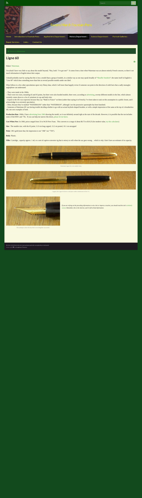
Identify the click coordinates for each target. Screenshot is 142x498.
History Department (78, 36)
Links (26, 42)
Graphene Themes (21, 247)
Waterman (21, 51)
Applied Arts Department (55, 36)
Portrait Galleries (120, 36)
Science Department (100, 36)
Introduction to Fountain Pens (27, 36)
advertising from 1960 (37, 114)
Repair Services (13, 42)
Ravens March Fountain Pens (71, 25)
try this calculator (112, 122)
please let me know (61, 117)
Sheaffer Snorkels (103, 78)
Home (8, 36)
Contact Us (37, 42)
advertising (90, 95)
